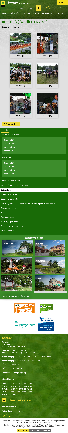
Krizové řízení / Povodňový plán (14, 185)
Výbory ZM (8, 150)
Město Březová (16, 13)
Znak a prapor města (10, 221)
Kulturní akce (13, 27)
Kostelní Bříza (10, 260)
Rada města (6, 158)
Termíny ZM (9, 143)
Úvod (4, 13)
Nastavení (46, 430)
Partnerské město (8, 208)
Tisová (39, 278)
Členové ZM (9, 140)
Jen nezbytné (35, 430)
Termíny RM (9, 166)
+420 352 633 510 (19, 350)
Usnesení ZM (9, 147)
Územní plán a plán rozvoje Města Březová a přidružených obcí (28, 203)
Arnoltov (40, 260)
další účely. (47, 422)
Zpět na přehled (11, 124)
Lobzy (6, 278)
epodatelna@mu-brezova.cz (23, 352)
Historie (4, 212)
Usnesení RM (9, 170)
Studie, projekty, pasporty (12, 226)
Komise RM (9, 173)
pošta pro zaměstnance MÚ (19, 400)
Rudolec (40, 243)
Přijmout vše (22, 430)
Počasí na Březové (59, 8)
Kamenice (8, 243)
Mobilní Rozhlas (8, 230)
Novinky (4, 130)
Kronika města (7, 217)
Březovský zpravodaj (9, 199)
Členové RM (9, 163)
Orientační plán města (10, 181)
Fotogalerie (31, 13)
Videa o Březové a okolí (11, 194)
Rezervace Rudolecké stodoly (16, 296)
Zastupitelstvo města (10, 134)
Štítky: (4, 27)
